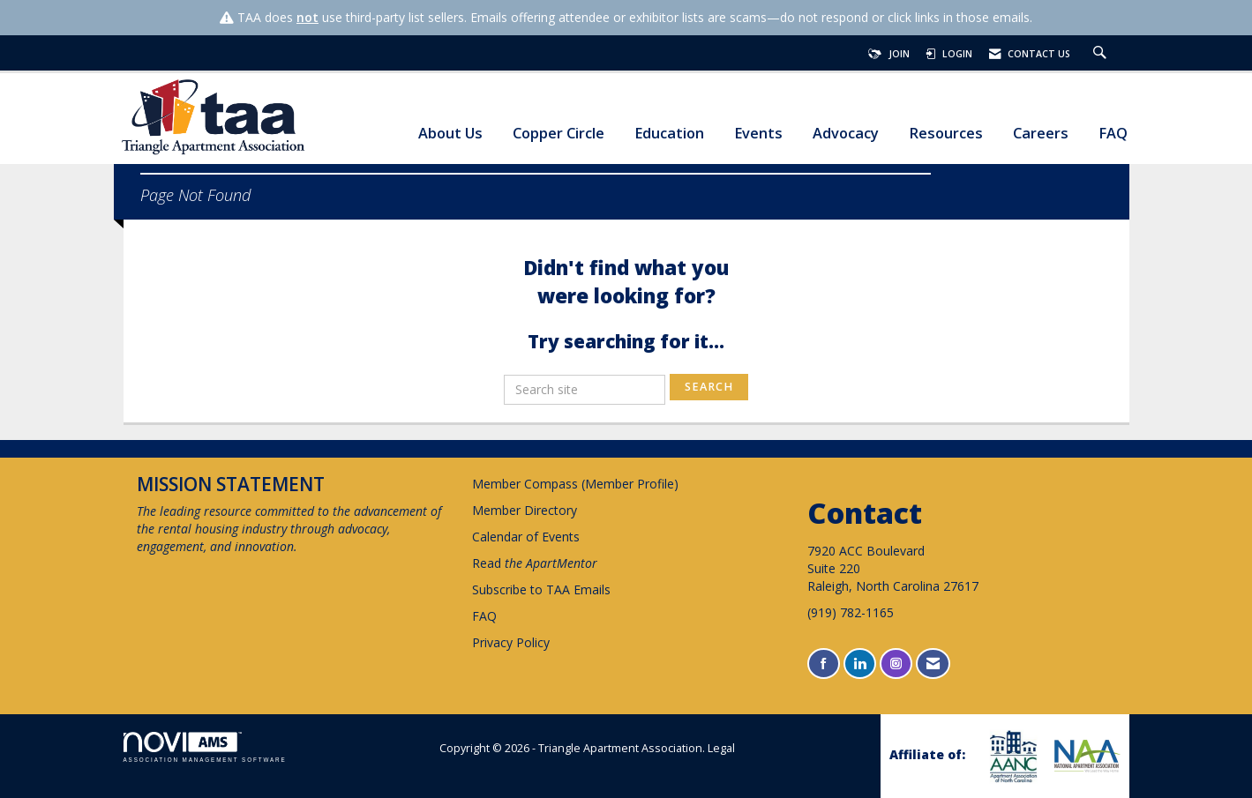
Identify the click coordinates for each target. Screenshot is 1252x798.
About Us (450, 133)
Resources (946, 133)
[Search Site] (1102, 53)
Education (669, 133)
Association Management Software (205, 747)
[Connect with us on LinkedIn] (859, 663)
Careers (1040, 133)
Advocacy (846, 133)
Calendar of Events (526, 536)
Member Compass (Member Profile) (575, 483)
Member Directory (524, 510)
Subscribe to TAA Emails (541, 589)
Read (534, 563)
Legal (721, 748)
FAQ (1113, 133)
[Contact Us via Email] (933, 663)
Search (709, 386)
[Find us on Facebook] (823, 663)
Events (758, 133)
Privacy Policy (511, 642)
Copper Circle (558, 133)
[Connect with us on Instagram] (896, 663)
